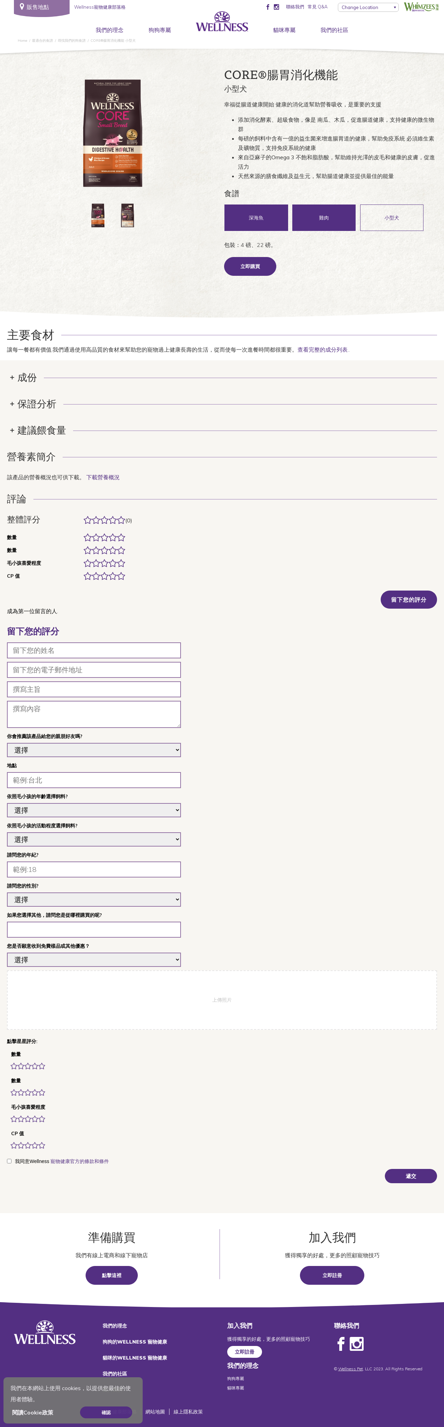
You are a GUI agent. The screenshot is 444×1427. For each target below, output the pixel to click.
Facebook (341, 1344)
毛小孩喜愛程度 (28, 1107)
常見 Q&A (317, 6)
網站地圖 (155, 1412)
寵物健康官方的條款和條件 (79, 1161)
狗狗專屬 (160, 29)
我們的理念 (110, 29)
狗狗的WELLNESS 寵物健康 (135, 1342)
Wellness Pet (350, 1368)
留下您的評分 (409, 599)
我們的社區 (334, 29)
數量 (16, 1054)
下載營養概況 (103, 477)
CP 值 (17, 1133)
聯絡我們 (295, 6)
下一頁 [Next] (177, 135)
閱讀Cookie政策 (32, 1412)
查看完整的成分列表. (323, 349)
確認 (106, 1412)
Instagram (357, 1344)
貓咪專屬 (284, 29)
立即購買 (250, 266)
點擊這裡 (111, 1275)
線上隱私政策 (188, 1412)
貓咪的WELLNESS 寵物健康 (135, 1358)
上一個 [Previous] (48, 135)
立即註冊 (332, 1275)
